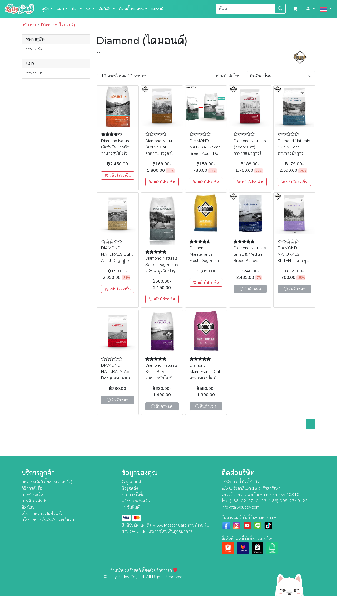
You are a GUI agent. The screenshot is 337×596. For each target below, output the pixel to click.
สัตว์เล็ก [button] (105, 9)
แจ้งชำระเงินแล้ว (136, 501)
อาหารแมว (34, 73)
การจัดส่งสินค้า (34, 501)
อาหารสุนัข (34, 49)
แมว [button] (60, 9)
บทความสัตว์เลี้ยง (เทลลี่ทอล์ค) (47, 482)
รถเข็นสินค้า (132, 507)
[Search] (245, 9)
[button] (310, 9)
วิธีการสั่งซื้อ (32, 488)
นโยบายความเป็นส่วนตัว (42, 513)
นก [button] (88, 9)
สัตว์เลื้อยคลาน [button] (131, 9)
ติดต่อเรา (29, 507)
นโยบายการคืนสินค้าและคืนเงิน (48, 520)
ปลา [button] (75, 9)
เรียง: (228, 76)
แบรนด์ (157, 9)
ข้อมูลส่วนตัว (132, 482)
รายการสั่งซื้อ (133, 495)
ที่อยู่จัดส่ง (130, 488)
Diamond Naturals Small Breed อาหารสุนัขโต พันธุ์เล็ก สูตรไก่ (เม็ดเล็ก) (161, 378)
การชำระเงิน (32, 495)
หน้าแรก (29, 25)
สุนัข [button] (45, 9)
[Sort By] (281, 76)
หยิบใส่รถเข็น (118, 175)
